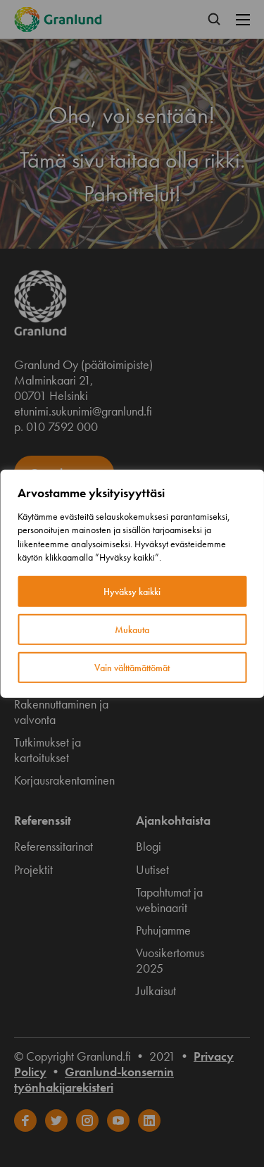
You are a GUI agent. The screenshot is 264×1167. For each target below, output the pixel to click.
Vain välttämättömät (132, 667)
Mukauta (132, 629)
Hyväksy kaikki (132, 591)
